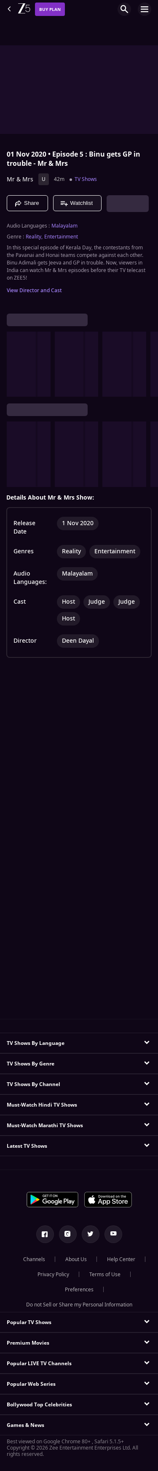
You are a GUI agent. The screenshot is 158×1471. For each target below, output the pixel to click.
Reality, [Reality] (34, 237)
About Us (76, 1259)
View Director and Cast (34, 290)
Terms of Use (105, 1274)
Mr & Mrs (20, 179)
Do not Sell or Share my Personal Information (79, 1305)
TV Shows (86, 179)
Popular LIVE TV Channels (39, 1363)
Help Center (121, 1259)
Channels (34, 1259)
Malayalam (64, 226)
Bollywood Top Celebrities (39, 1404)
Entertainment (61, 237)
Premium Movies (28, 1342)
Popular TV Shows (29, 1322)
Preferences (79, 1289)
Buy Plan (50, 9)
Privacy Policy (53, 1274)
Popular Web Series (31, 1384)
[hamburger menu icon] (144, 9)
